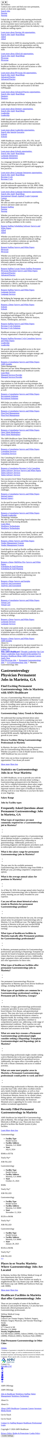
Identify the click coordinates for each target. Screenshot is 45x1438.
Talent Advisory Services (10, 470)
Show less (14, 764)
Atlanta (4, 1348)
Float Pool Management (10, 413)
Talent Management (8, 366)
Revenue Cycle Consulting (24, 338)
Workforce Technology (20, 1396)
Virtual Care (5, 602)
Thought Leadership (8, 515)
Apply (12, 34)
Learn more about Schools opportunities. (16, 151)
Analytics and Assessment (11, 583)
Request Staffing (7, 207)
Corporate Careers (27, 1408)
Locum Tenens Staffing (23, 269)
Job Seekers (5, 5)
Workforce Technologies (10, 526)
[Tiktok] (2, 1377)
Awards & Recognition (29, 654)
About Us (4, 643)
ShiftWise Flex (20, 562)
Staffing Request (16, 1423)
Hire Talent (5, 200)
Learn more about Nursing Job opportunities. (18, 32)
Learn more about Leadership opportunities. (18, 130)
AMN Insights (6, 364)
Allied (3, 37)
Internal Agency (7, 496)
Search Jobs (5, 11)
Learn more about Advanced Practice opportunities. (21, 92)
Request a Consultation (10, 362)
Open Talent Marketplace (10, 432)
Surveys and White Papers (24, 247)
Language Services (8, 292)
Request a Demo (7, 305)
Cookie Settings (7, 1436)
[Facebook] (2, 1369)
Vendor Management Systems (12, 543)
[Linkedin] (2, 1373)
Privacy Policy (6, 1433)
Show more (5, 764)
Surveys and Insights (22, 581)
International (6, 196)
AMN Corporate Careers (31, 656)
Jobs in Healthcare (8, 1394)
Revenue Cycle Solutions (10, 326)
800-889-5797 (6, 1366)
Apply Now (5, 658)
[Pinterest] (2, 1375)
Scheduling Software (22, 226)
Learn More (5, 524)
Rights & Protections (21, 1433)
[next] (2, 1258)
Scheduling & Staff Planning (12, 566)
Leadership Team (13, 654)
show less (14, 1130)
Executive (20, 132)
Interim (13, 132)
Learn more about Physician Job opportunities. (19, 73)
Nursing (4, 13)
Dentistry (4, 96)
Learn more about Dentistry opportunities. (17, 109)
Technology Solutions (9, 517)
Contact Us (5, 649)
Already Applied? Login (20, 196)
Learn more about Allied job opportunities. (17, 54)
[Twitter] (2, 1371)
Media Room (6, 1411)
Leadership (5, 113)
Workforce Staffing (23, 1394)
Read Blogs (20, 34)
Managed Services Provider (11, 375)
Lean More (5, 373)
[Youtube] (2, 1379)
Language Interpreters (9, 156)
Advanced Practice (8, 77)
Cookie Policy (34, 1433)
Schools (4, 134)
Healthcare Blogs (15, 656)
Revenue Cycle (7, 177)
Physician (4, 58)
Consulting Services (8, 451)
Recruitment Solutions (9, 396)
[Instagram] (2, 1382)
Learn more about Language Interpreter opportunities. (21, 173)
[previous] (1, 1258)
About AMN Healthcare (10, 1408)
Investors (38, 1408)
